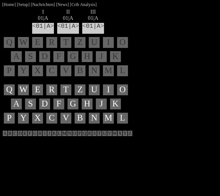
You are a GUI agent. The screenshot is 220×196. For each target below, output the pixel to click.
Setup (23, 4)
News (62, 4)
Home (9, 4)
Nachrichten (42, 4)
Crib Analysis (83, 4)
